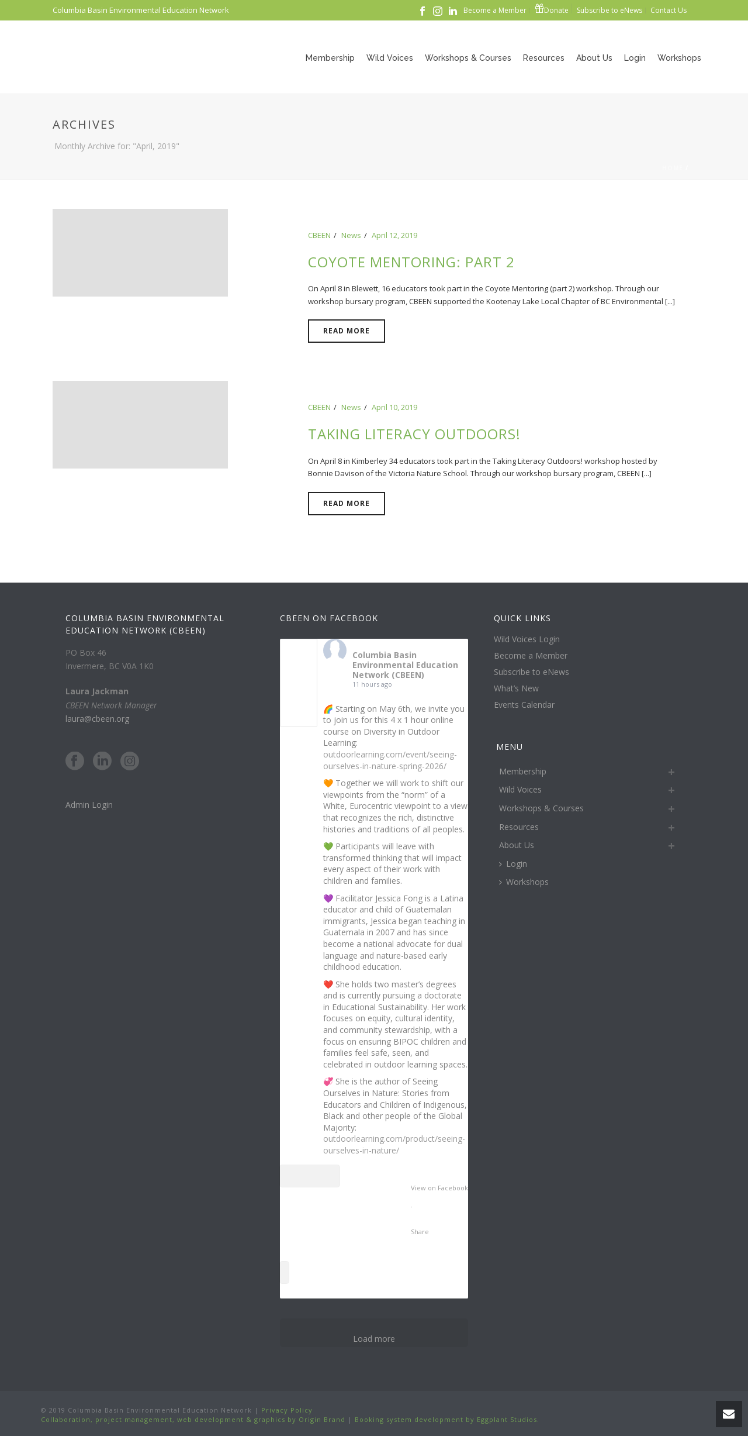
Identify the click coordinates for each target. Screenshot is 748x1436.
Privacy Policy (286, 1410)
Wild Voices (389, 58)
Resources (544, 58)
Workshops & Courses (468, 58)
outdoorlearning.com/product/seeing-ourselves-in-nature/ (394, 1144)
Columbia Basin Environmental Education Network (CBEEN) (405, 664)
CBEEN (319, 235)
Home (672, 168)
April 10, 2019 (394, 407)
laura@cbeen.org (97, 718)
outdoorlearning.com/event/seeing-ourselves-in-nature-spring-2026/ (390, 760)
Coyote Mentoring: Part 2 (411, 261)
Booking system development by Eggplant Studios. (447, 1419)
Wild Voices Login (527, 639)
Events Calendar (524, 705)
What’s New (516, 688)
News (351, 235)
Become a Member (530, 655)
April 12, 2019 (394, 235)
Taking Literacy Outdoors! (414, 433)
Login (635, 58)
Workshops (679, 58)
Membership (330, 58)
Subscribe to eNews (531, 672)
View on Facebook (439, 1187)
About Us (594, 58)
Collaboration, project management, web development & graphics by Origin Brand (193, 1419)
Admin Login (89, 804)
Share (420, 1231)
